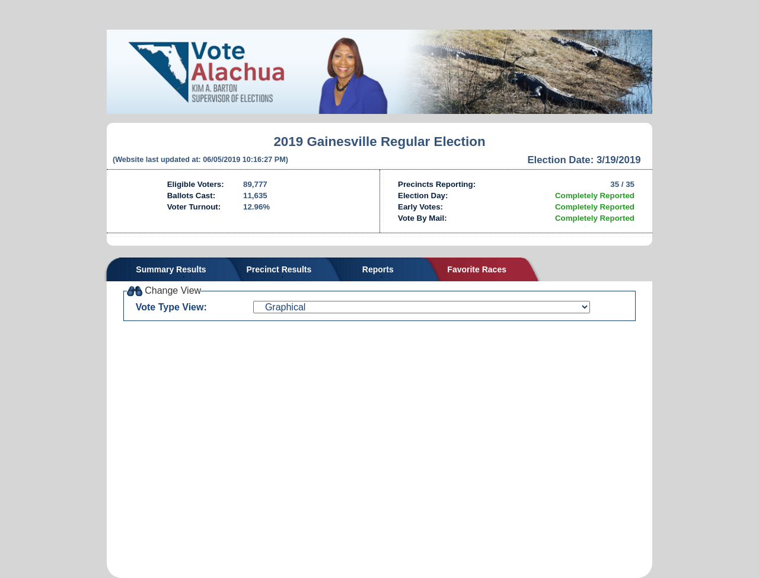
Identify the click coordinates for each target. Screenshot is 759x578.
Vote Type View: (171, 307)
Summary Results (171, 269)
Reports (378, 269)
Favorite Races (476, 269)
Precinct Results (279, 269)
